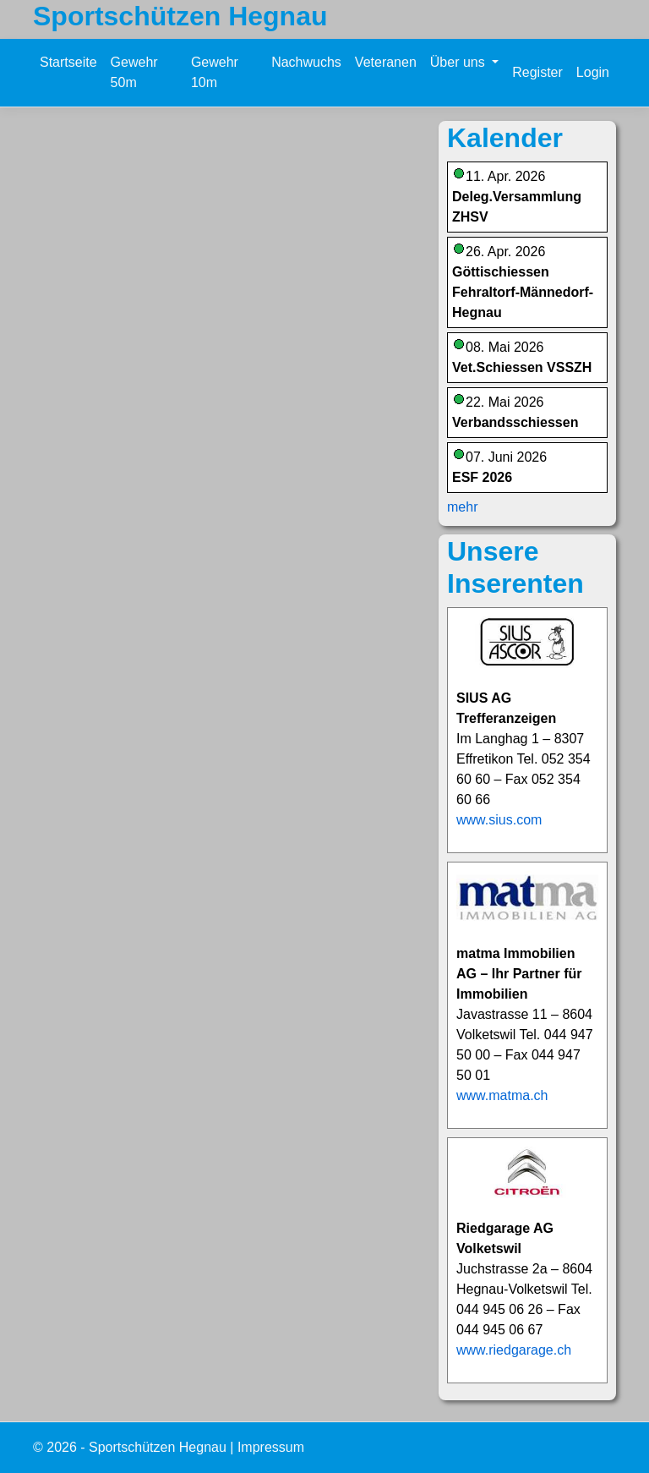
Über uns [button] (459, 62)
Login (592, 72)
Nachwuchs (306, 62)
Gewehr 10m (214, 72)
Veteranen (386, 62)
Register (537, 72)
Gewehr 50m (134, 72)
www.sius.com (499, 820)
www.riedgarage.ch (513, 1350)
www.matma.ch (502, 1095)
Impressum (270, 1447)
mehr (462, 507)
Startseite (68, 62)
